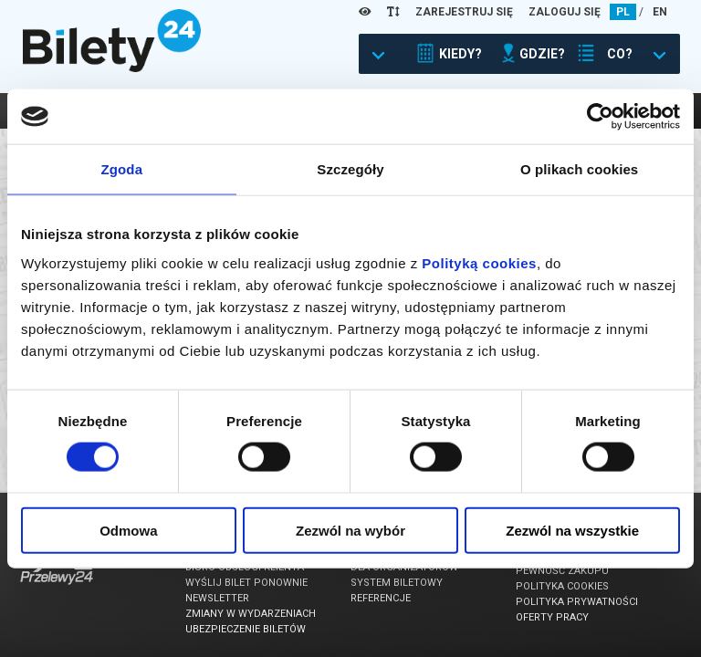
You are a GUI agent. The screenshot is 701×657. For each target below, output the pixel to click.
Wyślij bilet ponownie (246, 583)
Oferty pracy (552, 617)
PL (623, 11)
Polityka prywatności (577, 602)
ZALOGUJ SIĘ (564, 11)
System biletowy (396, 583)
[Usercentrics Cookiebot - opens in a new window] (600, 116)
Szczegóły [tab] (350, 169)
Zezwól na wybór (350, 529)
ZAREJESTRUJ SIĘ (464, 11)
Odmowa (128, 529)
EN (660, 11)
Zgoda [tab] (122, 169)
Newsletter (217, 598)
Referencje (380, 598)
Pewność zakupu (562, 571)
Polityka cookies (562, 586)
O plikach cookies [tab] (579, 169)
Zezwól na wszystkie (572, 529)
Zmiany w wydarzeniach (250, 614)
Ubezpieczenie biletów (245, 629)
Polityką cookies (479, 262)
